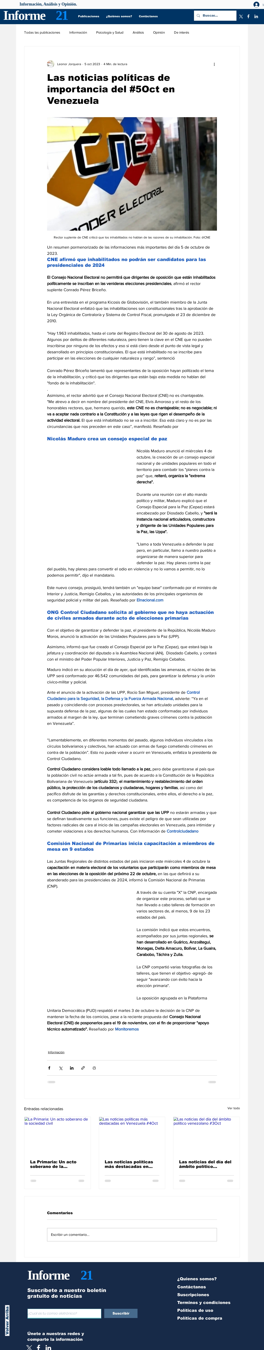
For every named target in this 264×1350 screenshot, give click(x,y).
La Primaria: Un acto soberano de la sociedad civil (53, 1164)
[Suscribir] (121, 1313)
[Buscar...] (215, 16)
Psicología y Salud (110, 32)
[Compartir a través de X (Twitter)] (60, 1068)
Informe (24, 15)
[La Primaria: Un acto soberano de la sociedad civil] (57, 1135)
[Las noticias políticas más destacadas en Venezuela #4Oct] (132, 1135)
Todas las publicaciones (42, 32)
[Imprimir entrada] (94, 1068)
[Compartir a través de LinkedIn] (72, 1068)
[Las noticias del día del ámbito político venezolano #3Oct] (206, 1135)
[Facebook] (248, 16)
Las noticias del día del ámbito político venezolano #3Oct (205, 1164)
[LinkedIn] (256, 16)
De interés (181, 32)
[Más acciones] (214, 64)
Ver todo (233, 1108)
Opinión (159, 32)
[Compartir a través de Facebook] (49, 1068)
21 (62, 15)
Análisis (138, 32)
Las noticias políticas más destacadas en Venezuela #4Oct (129, 1164)
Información (78, 32)
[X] (240, 16)
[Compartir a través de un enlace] (83, 1068)
